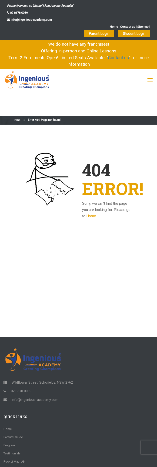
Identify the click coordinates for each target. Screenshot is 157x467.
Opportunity (11, 445)
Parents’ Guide (13, 412)
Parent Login (99, 33)
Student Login (134, 33)
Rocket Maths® (14, 436)
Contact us (128, 26)
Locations (10, 453)
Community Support (16, 461)
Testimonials (11, 428)
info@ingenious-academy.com (31, 19)
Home (115, 26)
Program (9, 420)
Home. (91, 191)
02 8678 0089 (18, 12)
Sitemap (143, 26)
